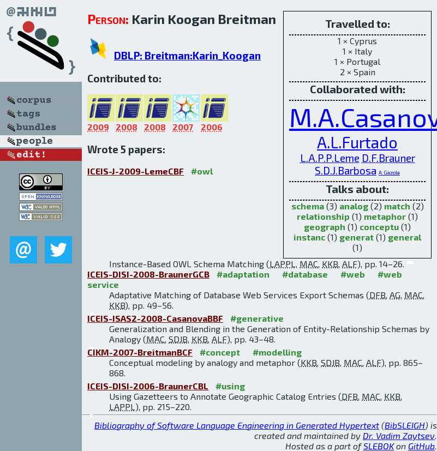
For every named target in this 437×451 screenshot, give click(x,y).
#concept (220, 352)
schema (307, 206)
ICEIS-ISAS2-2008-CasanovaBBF (155, 318)
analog (353, 206)
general (404, 237)
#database (305, 274)
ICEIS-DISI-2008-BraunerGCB (148, 274)
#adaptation (243, 274)
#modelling (277, 352)
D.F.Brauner (388, 158)
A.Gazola (389, 172)
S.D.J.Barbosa (345, 170)
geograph (324, 226)
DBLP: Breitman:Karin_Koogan (187, 55)
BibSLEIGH (405, 425)
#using (230, 386)
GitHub (421, 446)
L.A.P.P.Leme (330, 158)
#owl (202, 171)
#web (352, 274)
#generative (257, 318)
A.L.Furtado (357, 142)
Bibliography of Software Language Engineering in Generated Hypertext (236, 425)
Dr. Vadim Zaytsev (399, 435)
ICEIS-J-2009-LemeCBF (135, 171)
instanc (309, 237)
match (397, 206)
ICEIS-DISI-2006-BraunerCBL (147, 386)
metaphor (385, 216)
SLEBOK (378, 446)
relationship (323, 216)
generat (356, 237)
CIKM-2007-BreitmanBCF (140, 352)
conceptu (379, 226)
